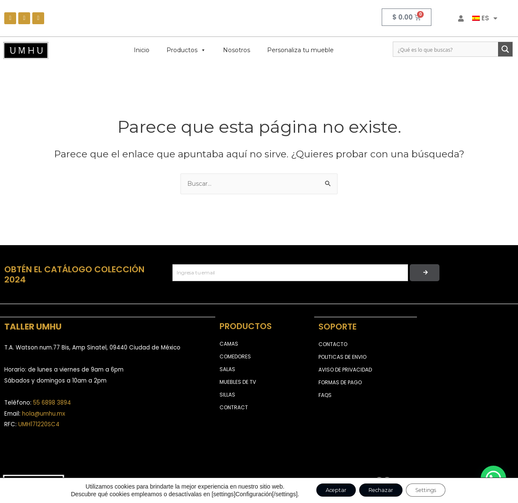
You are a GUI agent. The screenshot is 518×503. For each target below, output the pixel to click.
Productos (186, 50)
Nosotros (236, 50)
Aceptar (325, 490)
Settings (435, 490)
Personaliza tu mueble (300, 50)
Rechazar (380, 490)
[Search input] (446, 49)
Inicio (141, 50)
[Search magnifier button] (505, 49)
